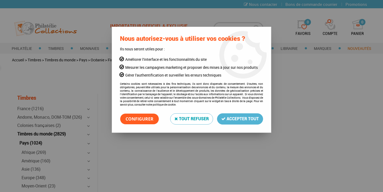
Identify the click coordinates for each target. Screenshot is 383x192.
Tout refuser (191, 118)
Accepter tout (240, 118)
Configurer (139, 119)
